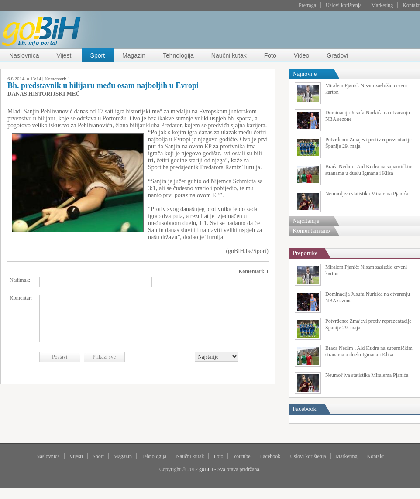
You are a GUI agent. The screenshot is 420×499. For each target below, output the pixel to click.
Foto (270, 55)
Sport (97, 55)
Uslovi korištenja (343, 5)
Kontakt (411, 5)
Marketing (382, 5)
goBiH (206, 469)
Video (302, 55)
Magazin (133, 55)
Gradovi (337, 55)
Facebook (270, 456)
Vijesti (64, 55)
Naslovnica (24, 55)
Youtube (241, 456)
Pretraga (307, 5)
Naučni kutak (229, 55)
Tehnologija (178, 55)
